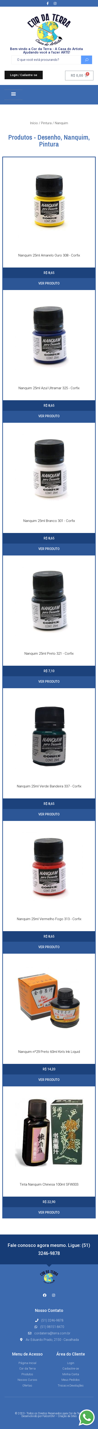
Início (34, 123)
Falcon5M (48, 1416)
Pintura (46, 123)
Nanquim (76, 137)
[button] (24, 75)
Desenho (49, 137)
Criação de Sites (67, 1416)
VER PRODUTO (49, 283)
